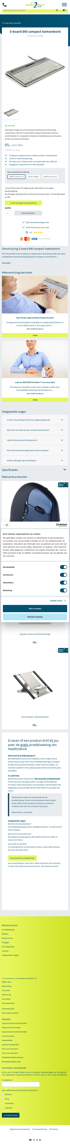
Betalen (5, 934)
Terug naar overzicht (11, 23)
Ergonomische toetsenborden (14, 1031)
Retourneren (7, 938)
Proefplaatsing (8, 929)
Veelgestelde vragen (10, 955)
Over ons (6, 981)
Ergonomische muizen (11, 1027)
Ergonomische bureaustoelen (14, 1023)
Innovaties (6, 999)
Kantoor (8, 1094)
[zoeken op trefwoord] (28, 10)
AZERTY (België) (33, 177)
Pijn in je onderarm (10, 1053)
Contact (5, 951)
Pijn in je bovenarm (10, 1048)
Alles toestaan (35, 608)
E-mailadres (7, 1080)
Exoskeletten (7, 1040)
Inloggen (5, 942)
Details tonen (56, 600)
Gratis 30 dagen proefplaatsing (23, 203)
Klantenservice (10, 925)
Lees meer (6, 262)
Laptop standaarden (10, 1044)
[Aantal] (8, 213)
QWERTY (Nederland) (16, 177)
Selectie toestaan (35, 617)
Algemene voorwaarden (20, 1129)
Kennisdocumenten (10, 1013)
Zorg (7, 1099)
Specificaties (34, 470)
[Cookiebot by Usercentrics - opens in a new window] (56, 525)
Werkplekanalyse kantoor (12, 1057)
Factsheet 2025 (8, 1008)
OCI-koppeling (8, 946)
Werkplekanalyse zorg (11, 1061)
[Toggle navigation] (64, 5)
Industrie (9, 1108)
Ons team (6, 990)
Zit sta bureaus (8, 1036)
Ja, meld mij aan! (11, 1115)
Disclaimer (53, 1129)
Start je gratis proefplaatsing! (22, 858)
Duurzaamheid (8, 1003)
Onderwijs (9, 1103)
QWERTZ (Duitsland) (50, 177)
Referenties (7, 986)
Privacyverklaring (39, 1129)
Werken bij (6, 994)
